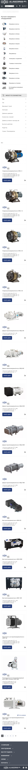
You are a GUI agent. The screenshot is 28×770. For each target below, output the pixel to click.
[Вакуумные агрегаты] (14, 29)
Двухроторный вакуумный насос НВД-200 (13, 330)
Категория (5, 109)
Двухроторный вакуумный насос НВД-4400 (13, 445)
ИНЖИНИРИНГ (5, 755)
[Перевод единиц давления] (22, 6)
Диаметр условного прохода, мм (10, 120)
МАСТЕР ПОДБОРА (6, 752)
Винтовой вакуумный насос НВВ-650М (12, 559)
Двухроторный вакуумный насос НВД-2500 (13, 406)
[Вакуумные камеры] (14, 68)
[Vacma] (14, 2)
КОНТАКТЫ (4, 763)
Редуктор (4, 127)
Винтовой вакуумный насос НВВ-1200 (12, 598)
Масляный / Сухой (7, 106)
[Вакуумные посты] (14, 73)
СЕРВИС (3, 759)
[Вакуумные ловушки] (14, 43)
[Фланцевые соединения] (14, 58)
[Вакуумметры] (14, 53)
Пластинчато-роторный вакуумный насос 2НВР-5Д (13, 637)
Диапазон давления (7, 113)
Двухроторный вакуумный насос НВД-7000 (13, 482)
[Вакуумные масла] (14, 48)
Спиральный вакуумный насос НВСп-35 (12, 250)
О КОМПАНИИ (5, 745)
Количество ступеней (7, 117)
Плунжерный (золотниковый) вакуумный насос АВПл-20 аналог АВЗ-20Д (13, 678)
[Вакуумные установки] (14, 83)
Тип (3, 102)
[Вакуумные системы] (14, 78)
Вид (3, 99)
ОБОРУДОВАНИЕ (6, 748)
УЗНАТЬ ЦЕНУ (7, 180)
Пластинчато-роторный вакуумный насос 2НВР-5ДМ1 (13, 718)
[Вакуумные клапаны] (14, 38)
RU (25, 6)
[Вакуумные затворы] (14, 33)
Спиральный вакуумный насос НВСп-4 (12, 171)
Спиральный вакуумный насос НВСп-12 (12, 211)
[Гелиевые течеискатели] (14, 63)
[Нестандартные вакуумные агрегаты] (14, 88)
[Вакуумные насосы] (14, 24)
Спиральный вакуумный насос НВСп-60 (12, 290)
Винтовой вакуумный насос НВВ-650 (11, 520)
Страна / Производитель (8, 131)
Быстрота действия (7, 124)
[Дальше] (16, 736)
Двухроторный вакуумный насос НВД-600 (13, 368)
